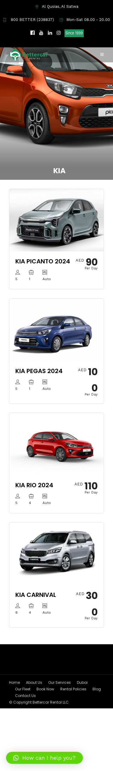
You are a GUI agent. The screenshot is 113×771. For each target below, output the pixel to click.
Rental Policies (73, 689)
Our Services (59, 682)
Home (14, 682)
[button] (44, 758)
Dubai (82, 682)
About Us (34, 682)
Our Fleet (22, 689)
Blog (97, 689)
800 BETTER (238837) (28, 19)
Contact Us (25, 695)
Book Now (45, 689)
